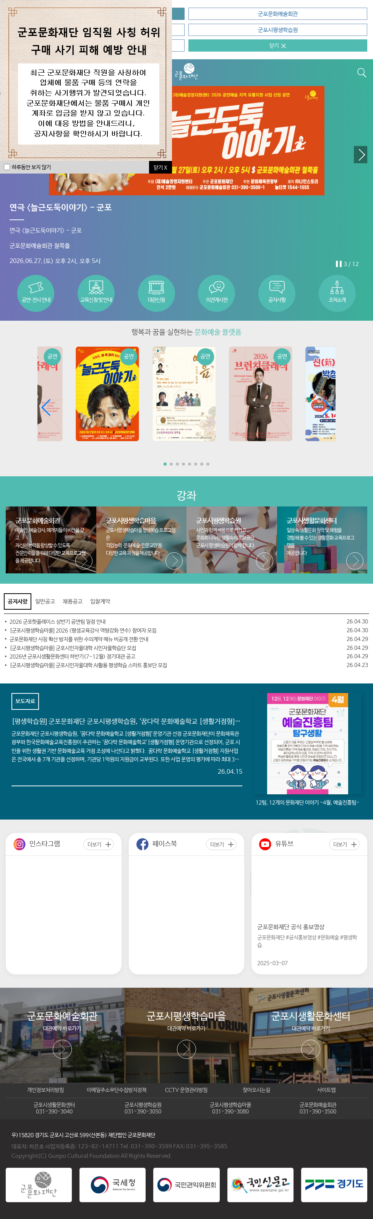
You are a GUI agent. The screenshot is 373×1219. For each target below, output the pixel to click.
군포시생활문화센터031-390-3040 (54, 1108)
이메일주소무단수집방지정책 (116, 1090)
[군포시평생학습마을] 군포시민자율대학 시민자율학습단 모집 (73, 648)
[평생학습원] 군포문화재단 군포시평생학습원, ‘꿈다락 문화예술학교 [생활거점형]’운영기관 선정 (143, 721)
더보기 (94, 845)
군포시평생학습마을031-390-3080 (230, 1108)
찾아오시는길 (256, 1090)
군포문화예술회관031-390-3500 (318, 1108)
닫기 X (160, 168)
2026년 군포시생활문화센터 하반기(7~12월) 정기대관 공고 (72, 657)
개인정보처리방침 (45, 1090)
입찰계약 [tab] (100, 601)
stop (338, 264)
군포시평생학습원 (278, 30)
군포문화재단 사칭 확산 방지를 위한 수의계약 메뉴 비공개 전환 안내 (79, 639)
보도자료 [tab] (25, 701)
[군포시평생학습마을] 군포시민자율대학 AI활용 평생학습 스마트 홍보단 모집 (88, 665)
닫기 (274, 46)
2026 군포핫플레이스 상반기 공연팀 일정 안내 (57, 622)
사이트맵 (326, 1090)
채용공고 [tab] (73, 601)
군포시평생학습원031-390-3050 (143, 1108)
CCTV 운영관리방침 (186, 1090)
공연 (52, 356)
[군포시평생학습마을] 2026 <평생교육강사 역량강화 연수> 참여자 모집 (83, 631)
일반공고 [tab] (45, 601)
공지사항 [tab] (18, 601)
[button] (360, 154)
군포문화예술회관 (278, 14)
